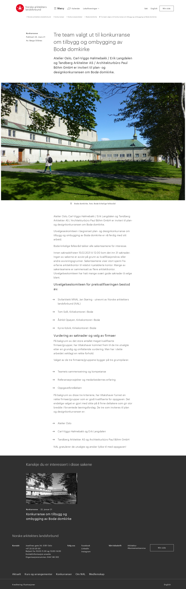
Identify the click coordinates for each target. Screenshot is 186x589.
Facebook (85, 545)
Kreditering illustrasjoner (23, 584)
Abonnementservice (137, 548)
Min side (162, 548)
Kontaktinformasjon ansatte (38, 554)
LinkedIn (85, 548)
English (167, 584)
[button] (73, 8)
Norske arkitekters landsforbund (36, 8)
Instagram (86, 551)
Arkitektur (132, 545)
